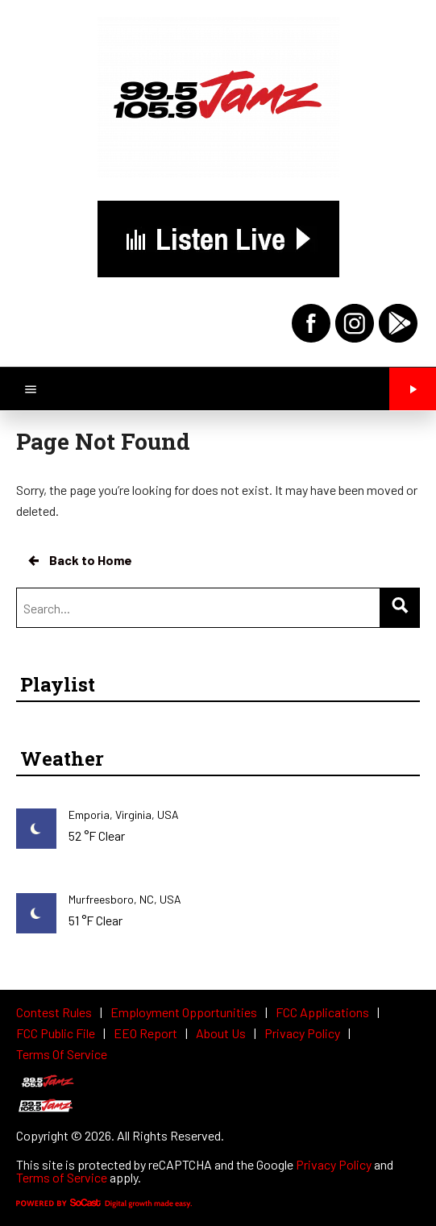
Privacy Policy (334, 1164)
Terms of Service (61, 1177)
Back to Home (79, 560)
